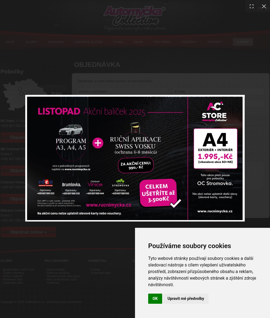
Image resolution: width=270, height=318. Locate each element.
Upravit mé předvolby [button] (186, 298)
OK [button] (155, 298)
